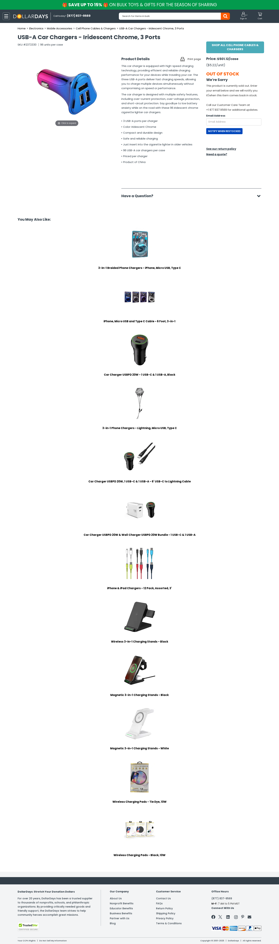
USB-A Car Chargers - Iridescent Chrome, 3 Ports (151, 28)
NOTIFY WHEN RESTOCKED (224, 131)
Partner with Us (119, 918)
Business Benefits (121, 913)
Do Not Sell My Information (53, 940)
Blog (113, 923)
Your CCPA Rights (27, 940)
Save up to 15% (140, 5)
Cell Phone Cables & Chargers (96, 28)
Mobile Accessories (59, 28)
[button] (243, 16)
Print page (194, 59)
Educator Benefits (121, 908)
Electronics (36, 28)
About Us (116, 898)
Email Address (215, 115)
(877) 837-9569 (221, 898)
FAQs (159, 903)
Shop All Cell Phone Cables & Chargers (235, 47)
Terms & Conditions (169, 923)
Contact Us (163, 898)
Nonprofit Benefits (121, 903)
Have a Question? (139, 195)
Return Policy (164, 908)
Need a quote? (216, 154)
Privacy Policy (164, 918)
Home (22, 28)
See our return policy (221, 149)
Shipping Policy (165, 913)
